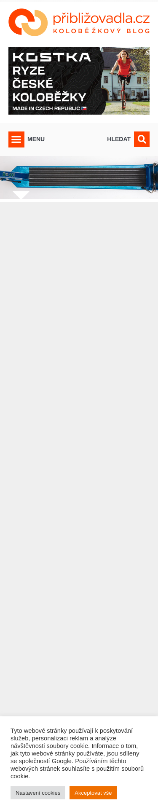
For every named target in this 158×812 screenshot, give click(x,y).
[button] (16, 139)
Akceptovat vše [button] (93, 793)
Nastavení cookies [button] (38, 793)
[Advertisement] (79, 490)
